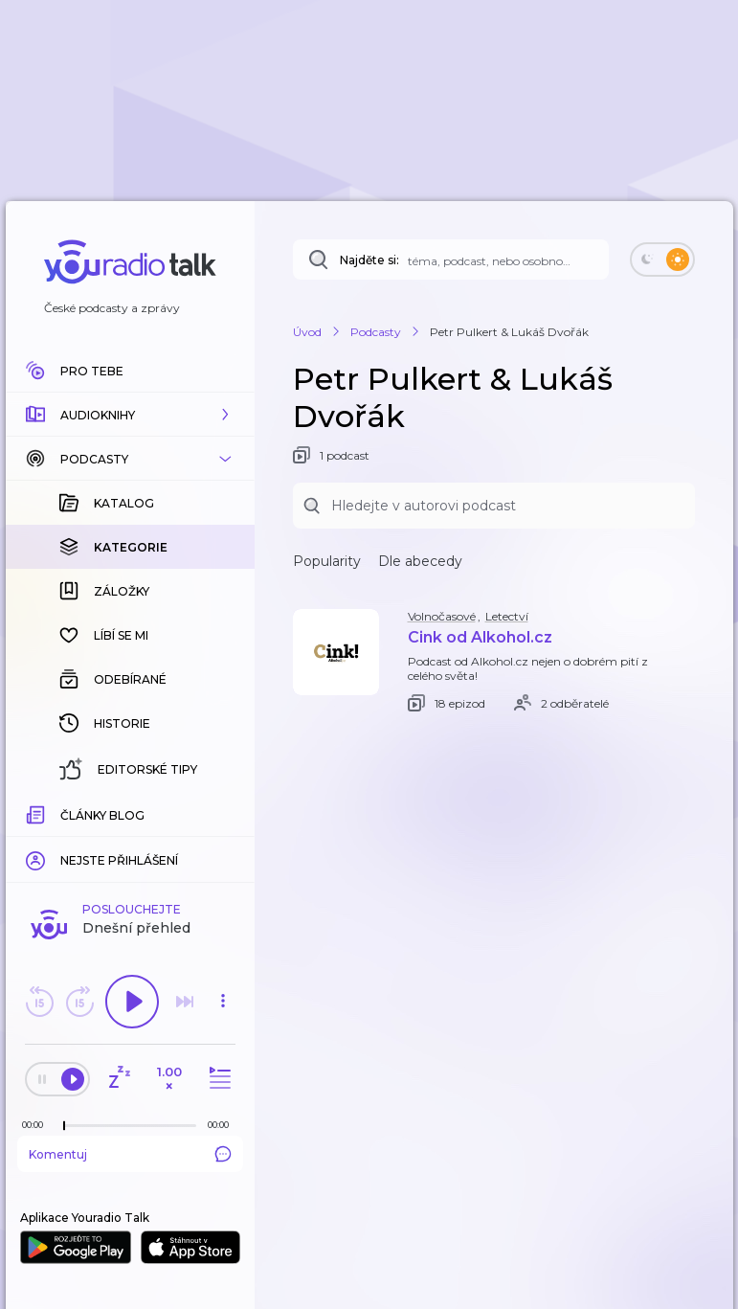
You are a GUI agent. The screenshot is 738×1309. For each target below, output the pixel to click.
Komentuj (130, 1153)
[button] (130, 415)
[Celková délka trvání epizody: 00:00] (223, 1124)
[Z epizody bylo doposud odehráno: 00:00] (37, 1124)
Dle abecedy (420, 561)
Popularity (327, 561)
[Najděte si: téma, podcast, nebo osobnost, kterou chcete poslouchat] (451, 259)
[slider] (64, 1126)
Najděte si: (369, 260)
